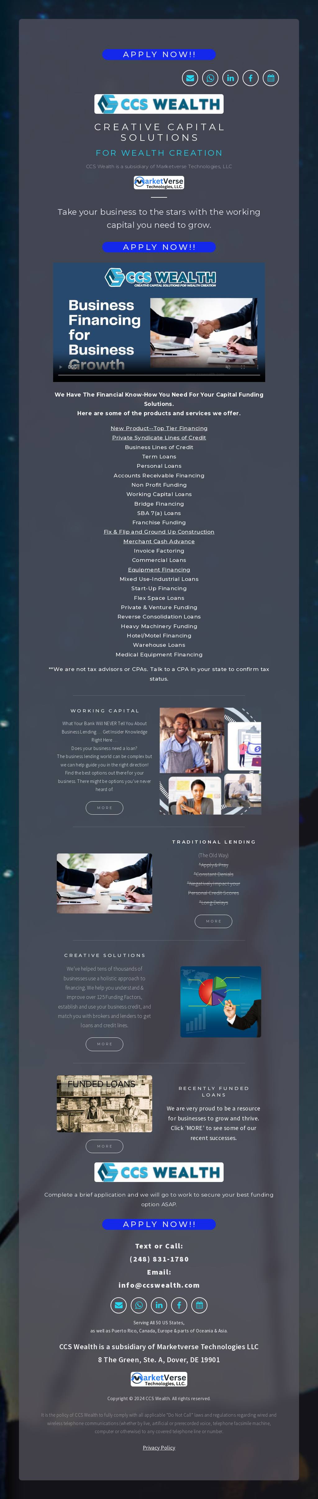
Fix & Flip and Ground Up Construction (159, 531)
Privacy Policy (159, 1447)
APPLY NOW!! (160, 54)
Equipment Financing (159, 569)
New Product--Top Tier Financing (159, 428)
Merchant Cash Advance (159, 541)
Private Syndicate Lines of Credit (159, 437)
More (105, 808)
